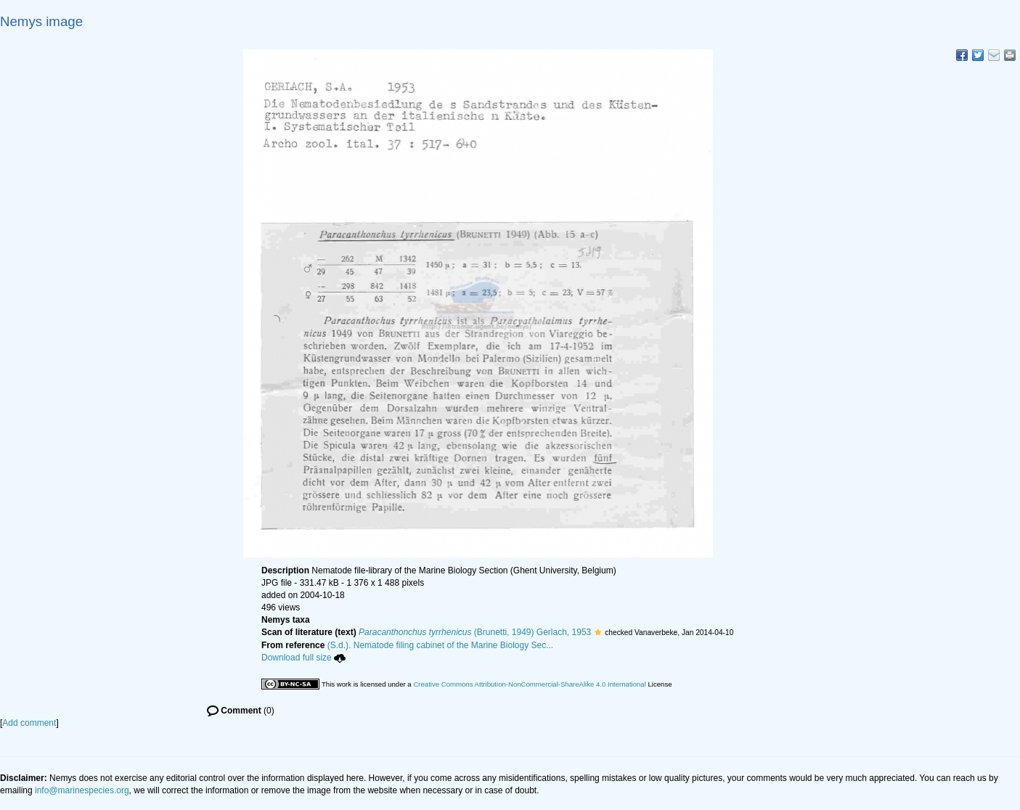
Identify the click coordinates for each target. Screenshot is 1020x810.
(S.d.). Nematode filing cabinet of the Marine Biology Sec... (440, 645)
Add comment (29, 723)
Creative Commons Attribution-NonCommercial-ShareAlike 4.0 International (529, 684)
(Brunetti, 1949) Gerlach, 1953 (475, 632)
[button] (598, 632)
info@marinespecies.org (82, 790)
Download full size (303, 657)
